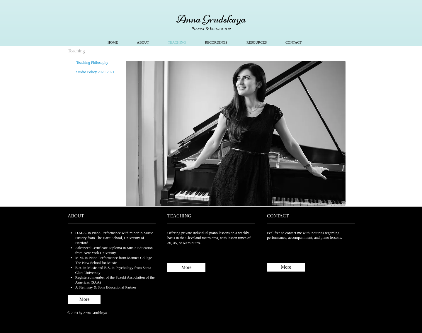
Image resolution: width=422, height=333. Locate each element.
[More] (186, 267)
